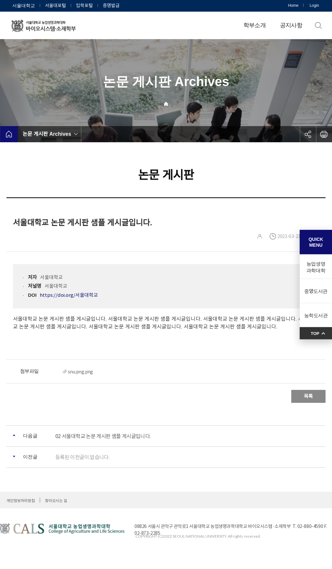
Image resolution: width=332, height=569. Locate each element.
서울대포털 (55, 5)
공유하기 (308, 134)
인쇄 (324, 134)
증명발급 (111, 5)
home (9, 134)
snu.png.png (80, 372)
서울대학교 (23, 5)
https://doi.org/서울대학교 (69, 295)
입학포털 (84, 5)
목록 (308, 396)
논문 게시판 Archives (47, 134)
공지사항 (291, 25)
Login (314, 5)
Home (293, 5)
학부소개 (254, 25)
